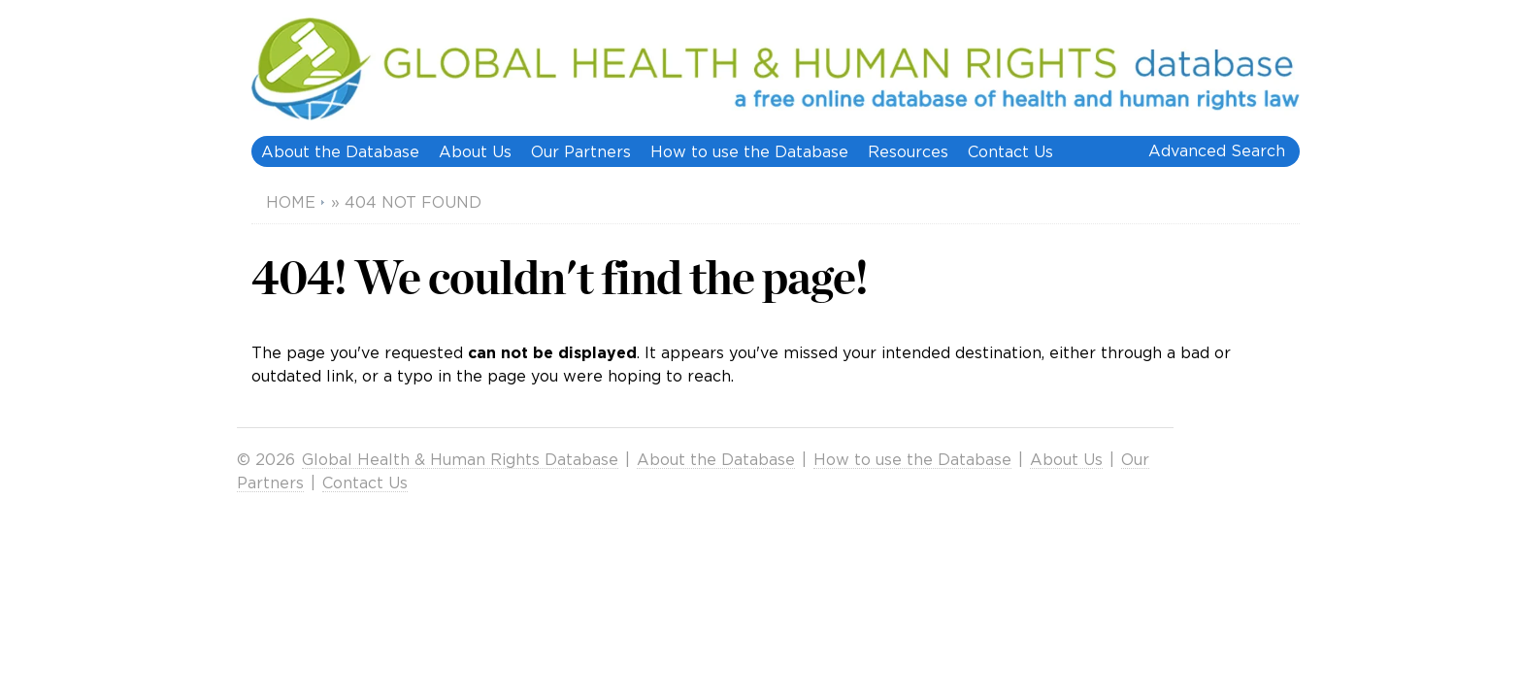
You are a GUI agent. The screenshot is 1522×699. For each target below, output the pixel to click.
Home (290, 202)
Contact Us (1010, 151)
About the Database (340, 151)
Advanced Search (1216, 150)
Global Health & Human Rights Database (460, 459)
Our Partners (581, 151)
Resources (908, 151)
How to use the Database (749, 151)
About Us (475, 151)
